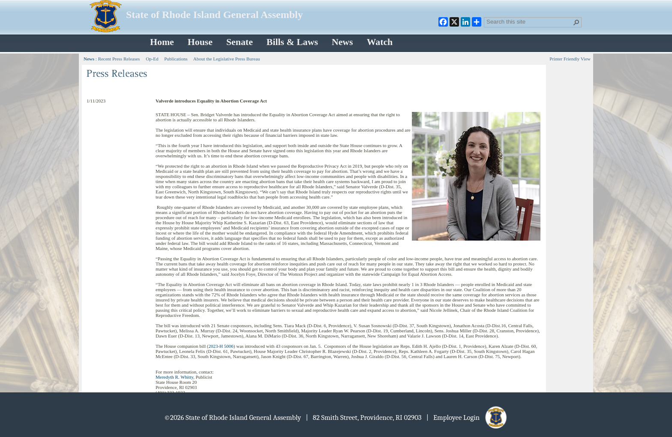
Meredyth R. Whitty (174, 377)
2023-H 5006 (220, 346)
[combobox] (529, 21)
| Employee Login (467, 417)
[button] (576, 22)
